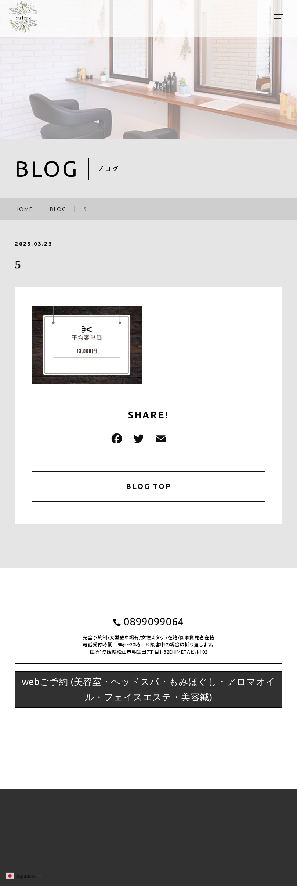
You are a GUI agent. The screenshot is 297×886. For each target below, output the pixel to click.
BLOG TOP (148, 486)
